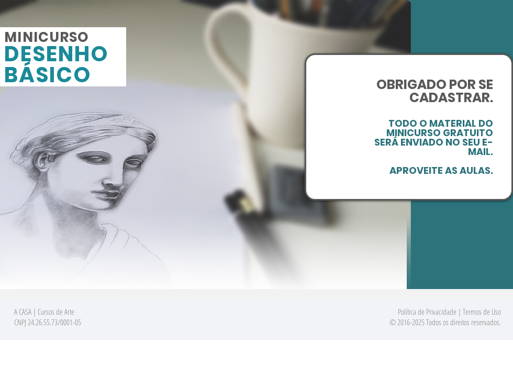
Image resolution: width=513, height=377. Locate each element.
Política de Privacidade (427, 311)
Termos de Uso (482, 311)
